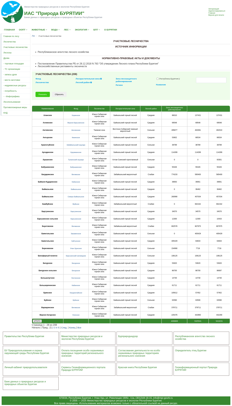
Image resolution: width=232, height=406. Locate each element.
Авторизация (213, 9)
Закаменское (76, 233)
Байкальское (76, 189)
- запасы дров (10, 74)
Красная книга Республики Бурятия (137, 367)
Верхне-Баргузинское (75, 123)
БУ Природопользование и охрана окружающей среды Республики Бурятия (26, 351)
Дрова (6, 58)
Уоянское (76, 315)
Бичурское (76, 263)
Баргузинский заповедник (76, 256)
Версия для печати (216, 15)
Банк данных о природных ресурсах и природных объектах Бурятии (25, 382)
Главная (211, 13)
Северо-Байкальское (76, 197)
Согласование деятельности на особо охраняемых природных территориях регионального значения (139, 353)
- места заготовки (11, 80)
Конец (72, 327)
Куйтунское (75, 241)
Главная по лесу (11, 36)
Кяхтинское (75, 278)
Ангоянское (75, 130)
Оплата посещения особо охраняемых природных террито (82, 351)
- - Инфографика (11, 96)
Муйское (75, 204)
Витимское (76, 174)
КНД (5, 113)
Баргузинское (76, 211)
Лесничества (9, 42)
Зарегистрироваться (216, 11)
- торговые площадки (13, 63)
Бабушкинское (76, 167)
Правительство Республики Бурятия (24, 336)
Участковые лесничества (15, 47)
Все (79, 327)
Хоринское (76, 115)
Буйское (76, 300)
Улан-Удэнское (76, 248)
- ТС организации (11, 69)
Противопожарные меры (15, 107)
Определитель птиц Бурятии (190, 350)
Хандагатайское (76, 293)
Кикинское (76, 137)
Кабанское (76, 182)
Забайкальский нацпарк (76, 145)
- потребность (10, 91)
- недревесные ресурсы (14, 85)
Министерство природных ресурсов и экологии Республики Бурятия (82, 337)
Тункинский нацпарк (76, 160)
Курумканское (75, 152)
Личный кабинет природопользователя (25, 367)
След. (64, 327)
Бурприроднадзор (128, 336)
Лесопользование (11, 102)
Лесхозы (7, 52)
